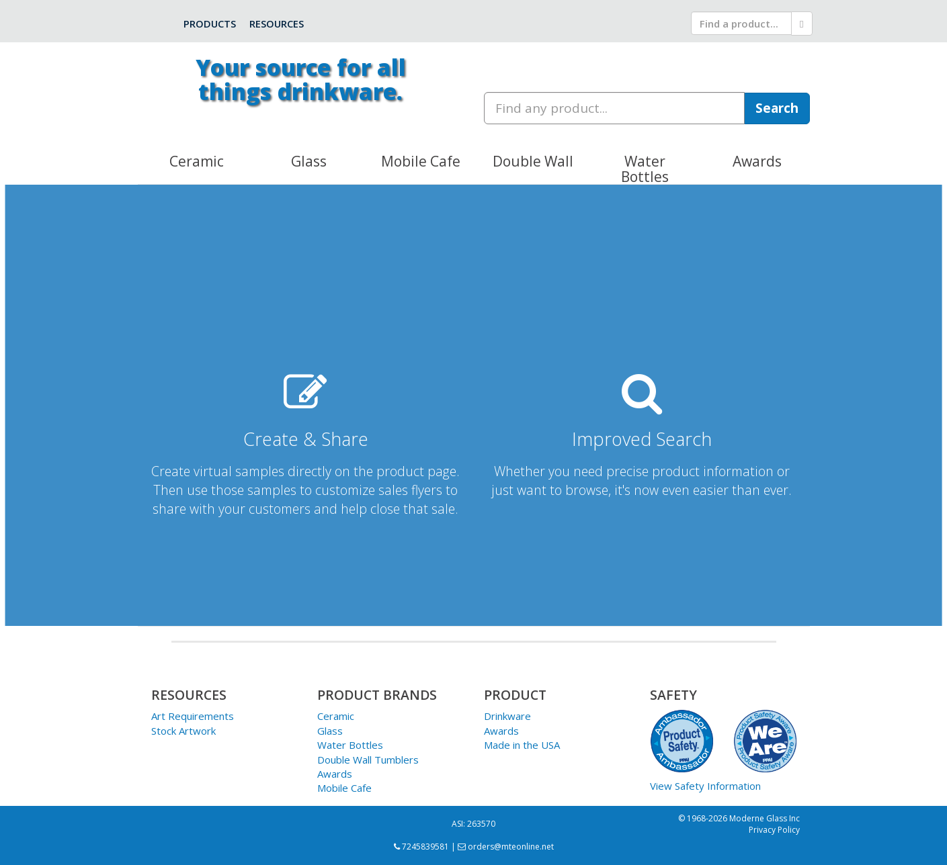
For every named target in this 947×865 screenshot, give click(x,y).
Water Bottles (350, 745)
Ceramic (335, 716)
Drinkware (507, 716)
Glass (330, 730)
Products (209, 23)
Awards (334, 773)
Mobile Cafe (344, 787)
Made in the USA (522, 745)
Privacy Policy (774, 829)
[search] (741, 23)
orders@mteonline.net (506, 846)
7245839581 (421, 846)
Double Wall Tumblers (368, 759)
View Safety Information (705, 785)
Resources (276, 23)
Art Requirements (192, 716)
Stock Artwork (183, 730)
